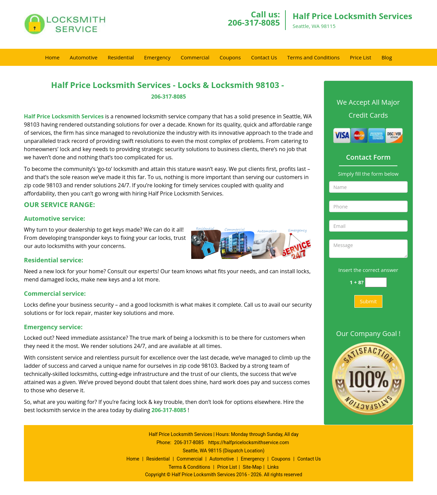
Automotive (83, 57)
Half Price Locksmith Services (64, 116)
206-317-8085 (254, 22)
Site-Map (252, 467)
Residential (121, 57)
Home (52, 57)
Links (273, 467)
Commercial (195, 57)
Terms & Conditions (189, 467)
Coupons (230, 57)
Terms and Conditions (313, 57)
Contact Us (264, 57)
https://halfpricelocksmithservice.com (248, 442)
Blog (386, 57)
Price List (360, 57)
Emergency (157, 57)
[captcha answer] (376, 282)
